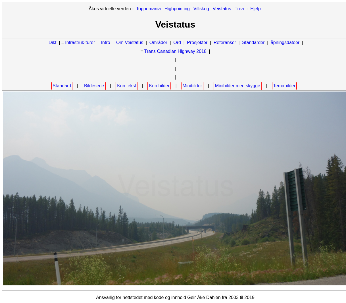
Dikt (53, 42)
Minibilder (192, 85)
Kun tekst (126, 85)
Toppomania (148, 8)
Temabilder (284, 85)
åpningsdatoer (285, 42)
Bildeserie (94, 85)
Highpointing (177, 8)
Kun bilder (159, 85)
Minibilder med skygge (237, 85)
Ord (177, 42)
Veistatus (222, 8)
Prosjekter (197, 42)
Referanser (225, 42)
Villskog (201, 8)
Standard (62, 85)
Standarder (253, 42)
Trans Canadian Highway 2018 (175, 51)
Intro (105, 42)
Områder (158, 42)
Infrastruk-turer (80, 42)
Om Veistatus (129, 42)
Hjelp (255, 8)
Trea (239, 8)
